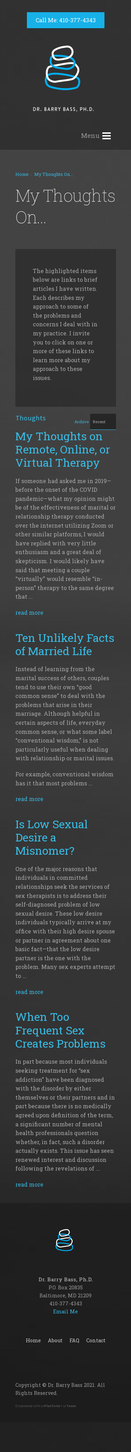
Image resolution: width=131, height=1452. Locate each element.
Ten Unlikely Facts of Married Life (64, 644)
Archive (81, 421)
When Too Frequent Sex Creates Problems (60, 1030)
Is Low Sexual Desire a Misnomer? (51, 837)
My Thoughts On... (53, 174)
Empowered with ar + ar (45, 1406)
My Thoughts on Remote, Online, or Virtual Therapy (62, 449)
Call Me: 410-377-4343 (66, 20)
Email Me (65, 1311)
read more (29, 612)
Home (22, 174)
